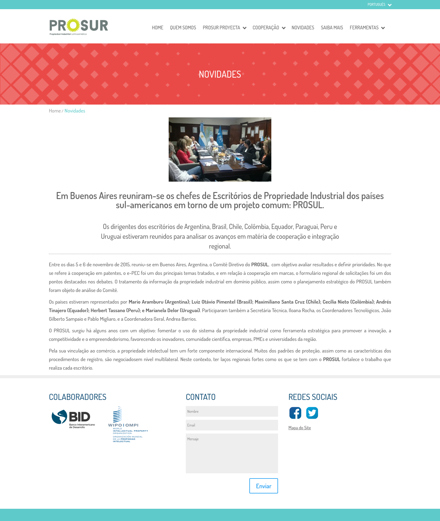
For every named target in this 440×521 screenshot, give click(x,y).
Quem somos (183, 27)
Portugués (376, 4)
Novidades (303, 27)
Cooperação (266, 27)
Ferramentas (364, 27)
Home (157, 27)
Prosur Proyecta (221, 27)
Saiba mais (332, 27)
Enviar (263, 486)
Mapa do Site (299, 427)
